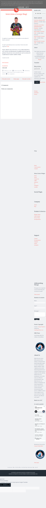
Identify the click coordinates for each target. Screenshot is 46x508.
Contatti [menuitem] (36, 168)
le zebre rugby (9, 72)
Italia (3, 72)
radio (14, 72)
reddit (35, 180)
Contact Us (36, 179)
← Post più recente (5, 79)
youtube (36, 187)
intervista (27, 70)
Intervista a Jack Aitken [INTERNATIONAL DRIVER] (39, 26)
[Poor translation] (8, 485)
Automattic (15, 473)
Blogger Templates (41, 326)
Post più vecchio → (27, 79)
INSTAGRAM (5, 62)
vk (34, 183)
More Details (42, 82)
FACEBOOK (5, 66)
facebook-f (10, 467)
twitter (17, 467)
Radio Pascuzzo (22, 472)
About (35, 177)
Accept (37, 82)
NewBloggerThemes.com (32, 473)
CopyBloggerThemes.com (38, 330)
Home (35, 175)
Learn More (21, 7)
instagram (36, 185)
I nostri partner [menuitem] (37, 167)
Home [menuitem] (35, 165)
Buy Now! (41, 446)
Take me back (37, 294)
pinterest (36, 182)
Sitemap (36, 91)
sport (3, 74)
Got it (27, 7)
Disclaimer (36, 92)
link (8, 46)
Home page (16, 79)
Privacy (35, 94)
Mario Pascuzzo (18, 70)
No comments (11, 74)
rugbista (18, 72)
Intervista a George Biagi (16, 14)
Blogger (39, 59)
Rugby (22, 72)
